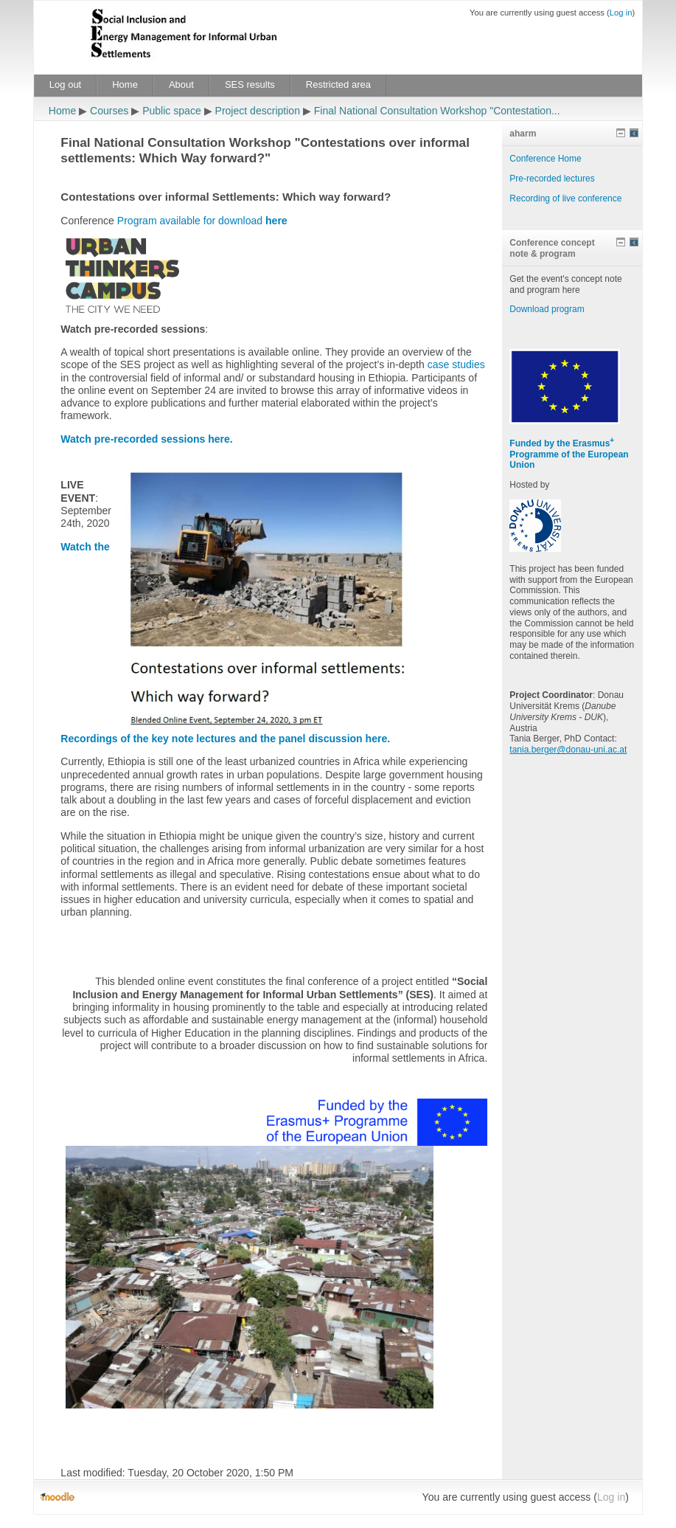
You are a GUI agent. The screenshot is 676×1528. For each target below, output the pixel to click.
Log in (621, 12)
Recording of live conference (565, 198)
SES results (250, 84)
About (181, 84)
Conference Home (545, 158)
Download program (546, 309)
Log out (65, 84)
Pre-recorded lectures (551, 178)
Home (125, 84)
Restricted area (338, 84)
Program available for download (202, 221)
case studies (456, 364)
